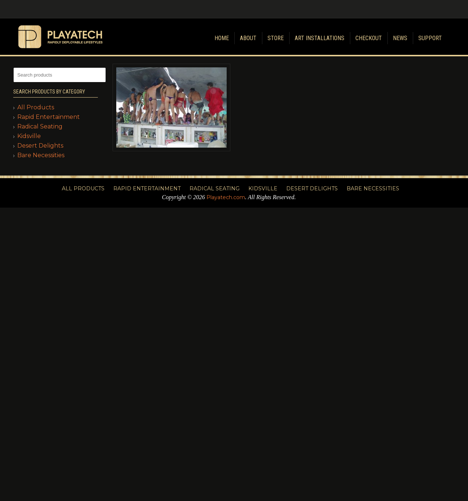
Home (221, 38)
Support (430, 38)
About (248, 38)
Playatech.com (225, 197)
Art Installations (319, 38)
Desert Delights (40, 145)
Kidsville (29, 136)
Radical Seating (40, 126)
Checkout (368, 38)
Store (275, 38)
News (400, 38)
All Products (35, 107)
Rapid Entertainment (48, 116)
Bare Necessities (40, 155)
